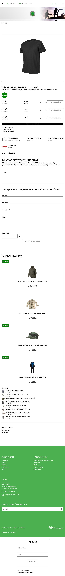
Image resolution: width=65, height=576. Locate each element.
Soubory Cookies (5, 467)
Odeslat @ (12, 153)
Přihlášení (32, 561)
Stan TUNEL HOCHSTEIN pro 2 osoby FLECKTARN (18, 413)
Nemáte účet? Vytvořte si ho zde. (26, 572)
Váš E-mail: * (5, 203)
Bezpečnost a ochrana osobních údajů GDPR (43, 460)
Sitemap (3, 469)
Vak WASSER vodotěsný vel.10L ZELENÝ (16, 405)
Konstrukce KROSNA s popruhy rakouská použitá (18, 416)
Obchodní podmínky (38, 466)
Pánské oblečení (13, 89)
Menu (5, 23)
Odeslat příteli (32, 241)
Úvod (3, 89)
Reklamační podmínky (38, 467)
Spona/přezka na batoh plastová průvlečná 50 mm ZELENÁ (20, 398)
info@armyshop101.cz (27, 3)
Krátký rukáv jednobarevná (34, 89)
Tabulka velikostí (37, 469)
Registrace (4, 464)
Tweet (5, 172)
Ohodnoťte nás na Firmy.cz (9, 532)
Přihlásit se (4, 462)
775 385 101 (13, 3)
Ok (61, 509)
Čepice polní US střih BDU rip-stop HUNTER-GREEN (32, 345)
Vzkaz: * (4, 217)
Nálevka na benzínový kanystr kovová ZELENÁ (17, 394)
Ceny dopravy (37, 462)
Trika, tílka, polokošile (22, 89)
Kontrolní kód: (5, 233)
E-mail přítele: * (6, 210)
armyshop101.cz (8, 527)
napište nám (5, 432)
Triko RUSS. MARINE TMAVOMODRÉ (15, 391)
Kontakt (35, 464)
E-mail (3, 508)
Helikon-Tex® (10, 131)
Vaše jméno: (5, 195)
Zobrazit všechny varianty (32, 124)
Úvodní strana (5, 460)
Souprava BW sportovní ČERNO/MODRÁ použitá (32, 377)
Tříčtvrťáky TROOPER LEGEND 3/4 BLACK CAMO (17, 402)
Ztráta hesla (4, 466)
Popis (3, 153)
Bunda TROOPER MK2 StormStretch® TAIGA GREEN (32, 281)
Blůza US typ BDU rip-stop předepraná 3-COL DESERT (32, 313)
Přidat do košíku (55, 102)
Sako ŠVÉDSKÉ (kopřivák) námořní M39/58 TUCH (18, 409)
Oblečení (7, 89)
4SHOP (61, 528)
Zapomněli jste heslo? (23, 570)
